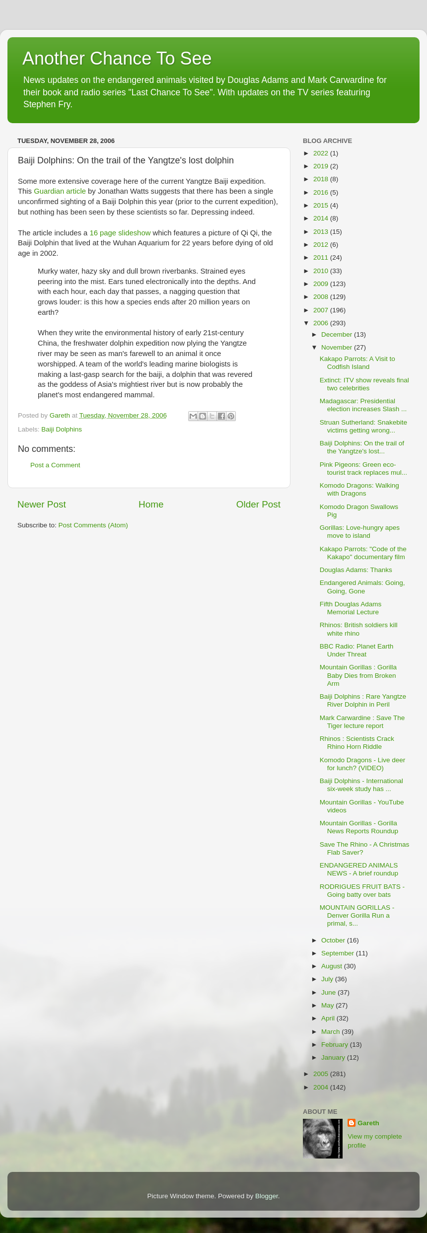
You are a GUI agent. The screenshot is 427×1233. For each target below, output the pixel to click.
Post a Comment (55, 465)
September (338, 953)
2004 (321, 1087)
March (331, 1031)
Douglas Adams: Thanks (356, 570)
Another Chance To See (117, 58)
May (328, 1005)
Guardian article (60, 191)
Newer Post (41, 504)
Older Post (258, 504)
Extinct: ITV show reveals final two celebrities (364, 384)
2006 (321, 323)
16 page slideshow (119, 233)
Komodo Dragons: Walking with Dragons (359, 489)
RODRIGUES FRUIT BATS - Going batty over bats (362, 890)
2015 (321, 205)
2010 (321, 271)
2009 (321, 284)
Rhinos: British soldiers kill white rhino (359, 629)
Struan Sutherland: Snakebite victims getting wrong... (363, 426)
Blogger (266, 1196)
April (329, 1018)
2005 (321, 1074)
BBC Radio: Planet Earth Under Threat (357, 650)
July (328, 979)
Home (151, 504)
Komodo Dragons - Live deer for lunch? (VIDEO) (363, 764)
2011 (321, 257)
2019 (321, 166)
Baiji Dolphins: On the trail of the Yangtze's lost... (362, 447)
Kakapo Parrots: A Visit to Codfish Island (357, 362)
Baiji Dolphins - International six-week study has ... (361, 785)
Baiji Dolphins (61, 429)
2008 (321, 296)
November (337, 347)
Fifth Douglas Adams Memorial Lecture (351, 608)
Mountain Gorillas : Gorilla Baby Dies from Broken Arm (358, 675)
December (337, 334)
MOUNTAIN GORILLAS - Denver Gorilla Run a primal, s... (357, 915)
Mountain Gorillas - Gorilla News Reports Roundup (359, 827)
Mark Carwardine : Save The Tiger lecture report (362, 721)
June (329, 992)
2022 (321, 153)
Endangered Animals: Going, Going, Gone (362, 586)
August (332, 966)
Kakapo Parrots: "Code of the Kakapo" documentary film (363, 553)
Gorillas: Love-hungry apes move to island (360, 531)
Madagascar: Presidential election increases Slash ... (363, 405)
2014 (321, 218)
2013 (321, 231)
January (334, 1057)
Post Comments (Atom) (93, 525)
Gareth (368, 1123)
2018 (321, 179)
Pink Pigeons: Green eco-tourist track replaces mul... (363, 468)
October (334, 940)
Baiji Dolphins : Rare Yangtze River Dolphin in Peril (363, 700)
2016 (321, 192)
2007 (321, 310)
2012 (321, 244)
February (335, 1044)
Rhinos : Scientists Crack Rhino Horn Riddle (357, 742)
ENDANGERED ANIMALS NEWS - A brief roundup (359, 869)
